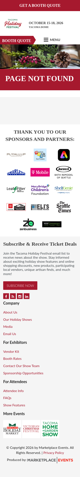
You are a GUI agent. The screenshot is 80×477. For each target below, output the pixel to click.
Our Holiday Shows (17, 319)
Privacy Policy (53, 453)
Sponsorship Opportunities (23, 373)
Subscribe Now (20, 285)
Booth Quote (16, 41)
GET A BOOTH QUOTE (40, 5)
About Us (10, 312)
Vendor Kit (11, 351)
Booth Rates (12, 358)
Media (8, 326)
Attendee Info (13, 391)
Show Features (14, 405)
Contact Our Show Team (21, 366)
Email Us (9, 334)
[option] (40, 67)
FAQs (7, 398)
